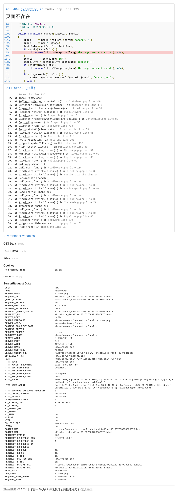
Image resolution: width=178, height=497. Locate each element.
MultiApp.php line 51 (78, 150)
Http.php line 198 (70, 143)
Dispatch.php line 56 (65, 122)
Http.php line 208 (62, 139)
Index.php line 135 (62, 9)
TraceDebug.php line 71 (80, 202)
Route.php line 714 (61, 136)
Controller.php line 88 (102, 119)
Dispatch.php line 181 (63, 115)
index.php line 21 (53, 227)
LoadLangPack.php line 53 (81, 188)
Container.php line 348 (84, 101)
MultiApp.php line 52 (62, 160)
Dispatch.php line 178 (86, 105)
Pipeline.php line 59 (87, 108)
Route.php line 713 (60, 126)
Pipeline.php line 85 (81, 171)
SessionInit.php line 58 (81, 174)
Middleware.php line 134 (65, 167)
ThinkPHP (9, 489)
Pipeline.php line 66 (78, 112)
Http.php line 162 (69, 223)
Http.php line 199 (60, 220)
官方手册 (86, 489)
